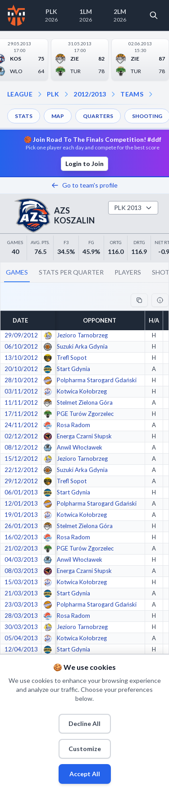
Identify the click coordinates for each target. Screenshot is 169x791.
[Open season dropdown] (66, 94)
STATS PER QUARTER (71, 272)
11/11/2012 (21, 402)
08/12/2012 (21, 447)
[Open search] (154, 15)
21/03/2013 (21, 593)
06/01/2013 (21, 492)
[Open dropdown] (150, 94)
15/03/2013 (21, 582)
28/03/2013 (21, 615)
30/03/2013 (21, 626)
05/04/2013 (21, 638)
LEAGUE (19, 94)
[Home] (16, 15)
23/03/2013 (21, 604)
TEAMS (131, 94)
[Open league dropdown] (39, 94)
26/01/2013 (21, 525)
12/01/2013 (21, 503)
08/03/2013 (21, 570)
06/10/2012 (21, 346)
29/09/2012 (21, 335)
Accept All (84, 774)
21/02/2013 (21, 548)
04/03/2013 (21, 559)
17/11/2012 (21, 413)
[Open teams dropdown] (113, 94)
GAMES (17, 272)
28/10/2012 (21, 380)
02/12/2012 (21, 436)
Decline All (84, 723)
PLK (53, 94)
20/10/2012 (21, 368)
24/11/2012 (21, 424)
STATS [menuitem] (23, 116)
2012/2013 (89, 94)
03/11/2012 (21, 391)
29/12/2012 (21, 481)
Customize (85, 748)
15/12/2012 (21, 458)
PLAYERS (127, 272)
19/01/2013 (21, 514)
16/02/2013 (21, 537)
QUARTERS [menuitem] (98, 116)
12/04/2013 (21, 649)
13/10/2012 (21, 357)
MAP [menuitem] (57, 116)
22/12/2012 (21, 469)
